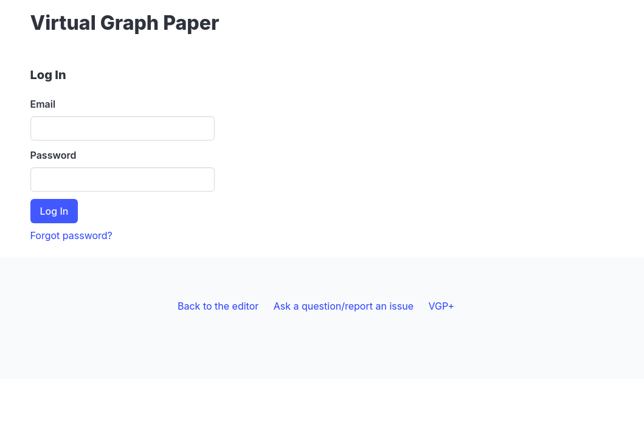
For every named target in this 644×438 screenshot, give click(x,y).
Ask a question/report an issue (344, 306)
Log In (54, 211)
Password (53, 155)
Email (43, 104)
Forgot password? (71, 235)
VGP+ (441, 306)
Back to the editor (218, 306)
